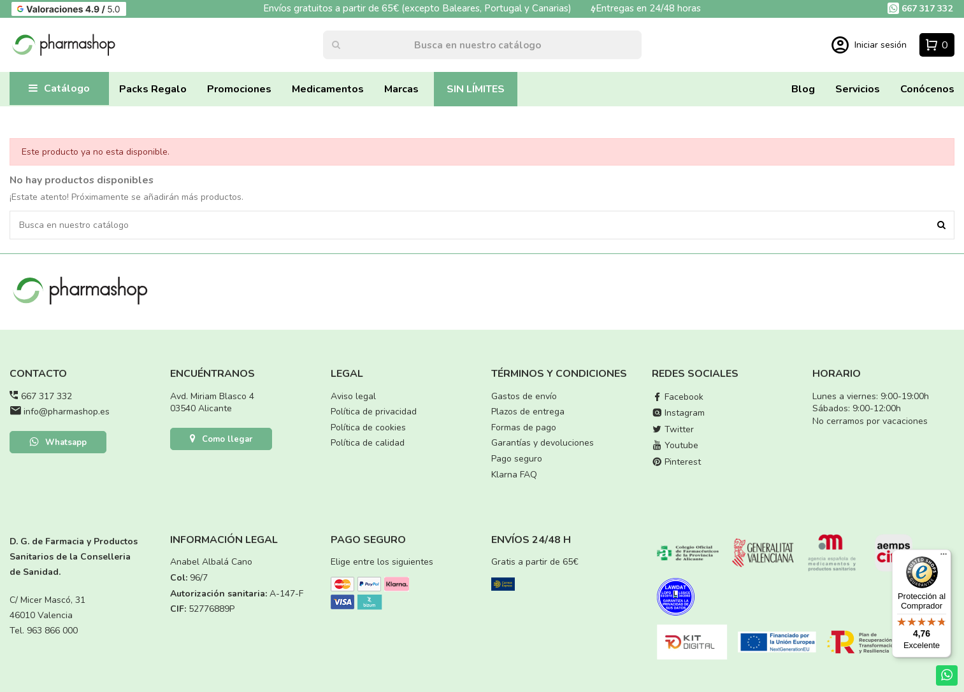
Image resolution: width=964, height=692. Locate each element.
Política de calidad (368, 443)
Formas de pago (523, 427)
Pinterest (676, 462)
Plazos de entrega (528, 412)
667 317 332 (46, 396)
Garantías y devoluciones (542, 443)
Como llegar (221, 440)
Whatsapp (58, 443)
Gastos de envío (524, 396)
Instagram (678, 413)
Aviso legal (353, 396)
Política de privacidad (374, 412)
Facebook (677, 397)
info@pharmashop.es (67, 412)
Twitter (673, 429)
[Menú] (943, 557)
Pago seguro (516, 459)
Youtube (675, 445)
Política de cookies (368, 427)
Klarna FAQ (514, 475)
